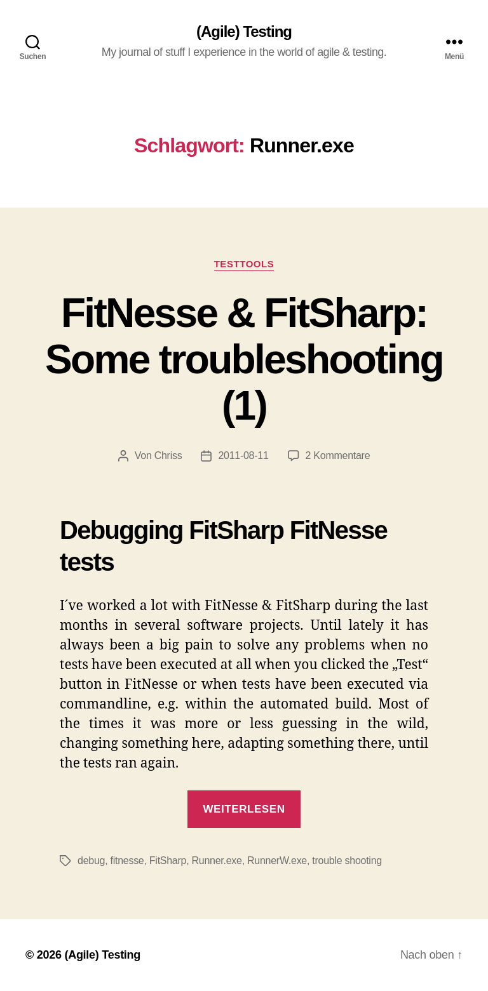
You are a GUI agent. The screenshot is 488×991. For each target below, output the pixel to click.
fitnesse (127, 860)
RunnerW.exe (277, 860)
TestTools (244, 263)
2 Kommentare (338, 455)
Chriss (168, 455)
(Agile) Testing (244, 31)
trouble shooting (347, 860)
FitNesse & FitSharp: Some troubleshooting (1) (244, 359)
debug (91, 860)
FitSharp (167, 860)
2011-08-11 (243, 455)
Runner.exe (217, 860)
